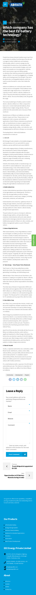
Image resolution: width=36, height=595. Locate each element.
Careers (7, 584)
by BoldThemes (10, 42)
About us (7, 581)
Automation (8, 538)
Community (10, 375)
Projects (27, 375)
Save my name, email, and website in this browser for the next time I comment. (17, 447)
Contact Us (8, 589)
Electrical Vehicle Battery (12, 530)
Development (18, 375)
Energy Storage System (11, 528)
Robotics (7, 536)
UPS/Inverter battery (11, 525)
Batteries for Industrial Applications (15, 533)
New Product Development (12, 541)
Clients (7, 586)
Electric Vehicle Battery (14, 22)
